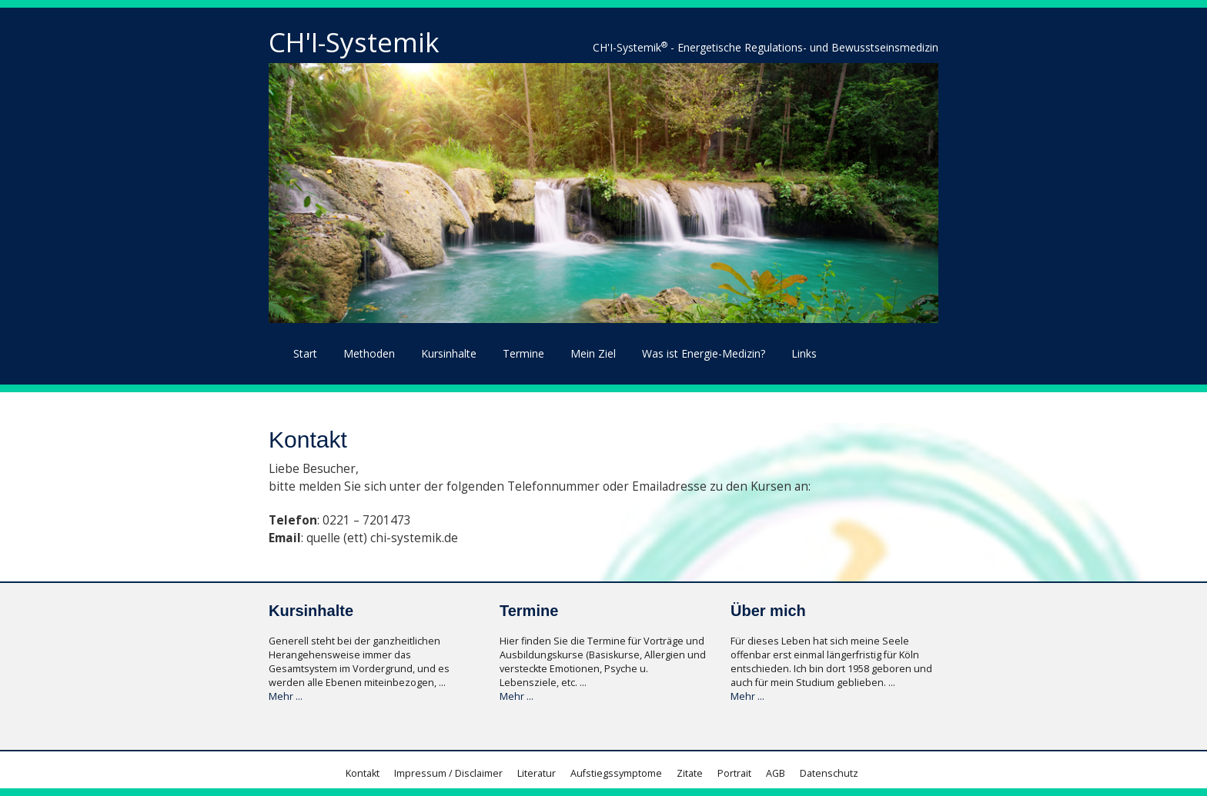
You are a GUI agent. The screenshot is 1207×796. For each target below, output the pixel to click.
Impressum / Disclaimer (448, 773)
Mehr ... (286, 696)
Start (305, 353)
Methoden (369, 353)
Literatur (536, 773)
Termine (523, 353)
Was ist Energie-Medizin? (703, 353)
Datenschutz (829, 773)
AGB (775, 773)
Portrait (734, 773)
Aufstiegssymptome (616, 773)
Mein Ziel (593, 353)
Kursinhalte (448, 353)
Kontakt (362, 773)
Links (804, 353)
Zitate (690, 773)
